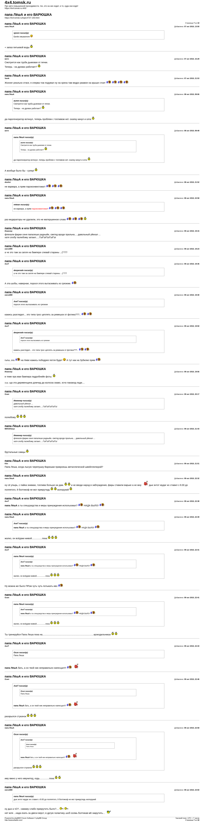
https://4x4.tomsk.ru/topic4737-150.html (22, 18)
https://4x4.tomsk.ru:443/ (15, 8)
